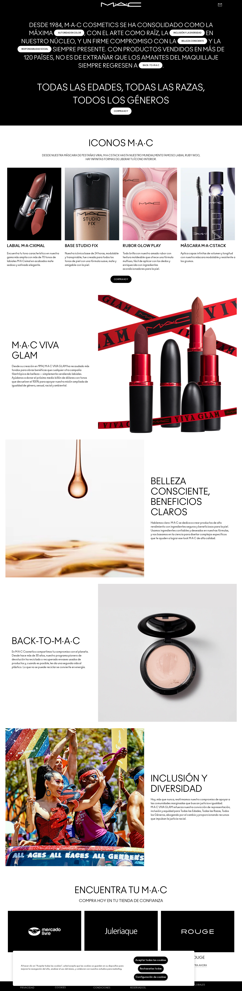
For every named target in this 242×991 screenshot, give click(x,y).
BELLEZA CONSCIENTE (193, 41)
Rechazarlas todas (151, 969)
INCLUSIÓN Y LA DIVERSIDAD (187, 33)
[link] (121, 111)
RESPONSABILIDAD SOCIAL (35, 49)
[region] (103, 968)
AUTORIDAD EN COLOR (69, 33)
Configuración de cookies (151, 977)
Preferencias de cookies (65, 986)
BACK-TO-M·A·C (151, 65)
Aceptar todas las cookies (150, 960)
